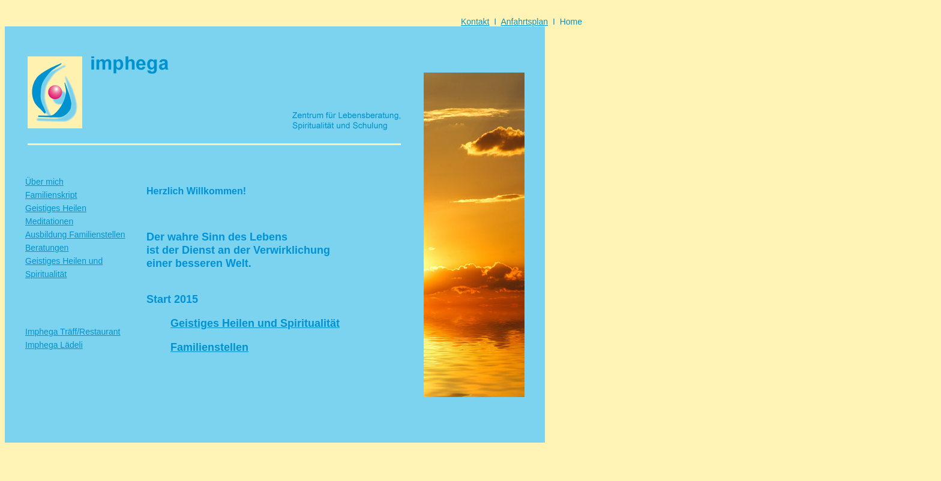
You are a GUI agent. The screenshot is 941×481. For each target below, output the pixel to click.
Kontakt (475, 21)
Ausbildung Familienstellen (75, 234)
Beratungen (46, 247)
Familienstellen (209, 347)
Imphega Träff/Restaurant (73, 331)
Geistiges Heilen (55, 208)
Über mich (44, 182)
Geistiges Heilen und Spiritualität (255, 323)
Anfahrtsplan (524, 21)
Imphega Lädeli (54, 345)
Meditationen (49, 221)
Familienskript (51, 195)
